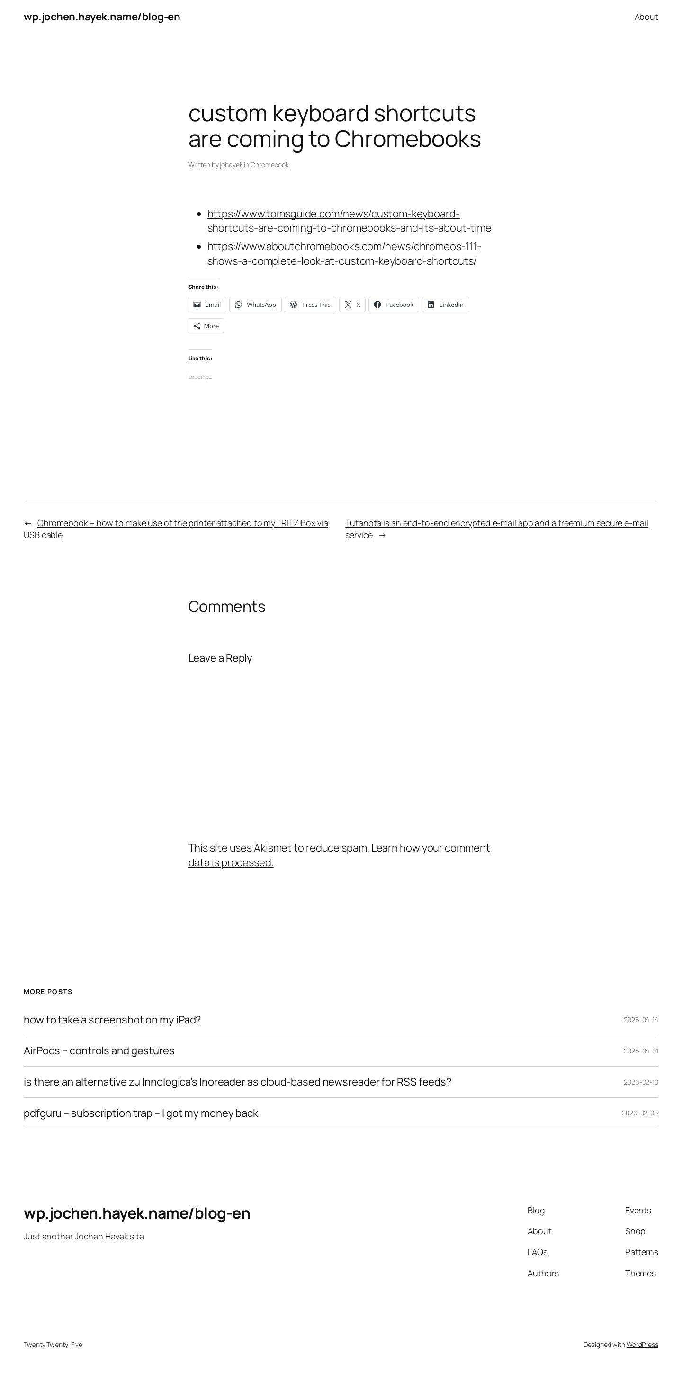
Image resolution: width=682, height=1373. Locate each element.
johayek (231, 164)
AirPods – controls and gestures (99, 1051)
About (647, 16)
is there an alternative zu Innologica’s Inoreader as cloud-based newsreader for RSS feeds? (238, 1082)
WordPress (642, 1344)
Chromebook (270, 164)
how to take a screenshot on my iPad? (112, 1020)
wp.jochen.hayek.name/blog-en (102, 16)
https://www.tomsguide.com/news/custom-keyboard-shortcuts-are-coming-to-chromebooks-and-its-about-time (349, 220)
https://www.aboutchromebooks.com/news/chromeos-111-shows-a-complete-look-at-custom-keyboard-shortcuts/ (344, 253)
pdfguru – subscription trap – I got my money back (141, 1113)
